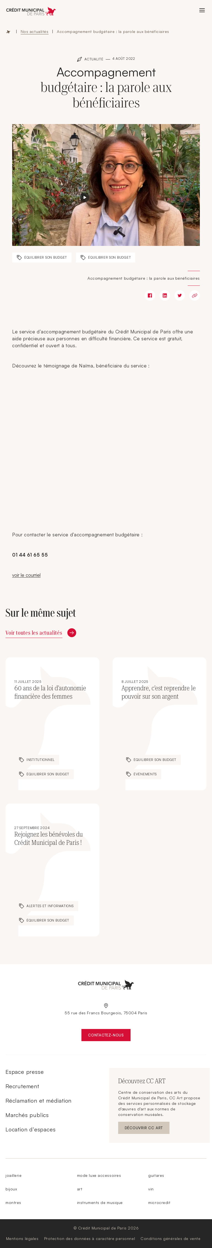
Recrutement (22, 1086)
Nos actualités (35, 31)
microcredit (159, 1202)
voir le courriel (26, 575)
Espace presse (25, 1071)
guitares (156, 1175)
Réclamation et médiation (38, 1100)
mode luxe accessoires (99, 1175)
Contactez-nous (109, 1036)
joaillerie (14, 1175)
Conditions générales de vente (170, 1238)
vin (151, 1189)
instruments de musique (100, 1202)
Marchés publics (27, 1114)
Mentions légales (22, 1238)
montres (13, 1202)
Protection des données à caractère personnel (89, 1238)
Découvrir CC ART (147, 1129)
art (80, 1189)
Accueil (8, 31)
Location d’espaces (30, 1129)
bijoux (11, 1189)
